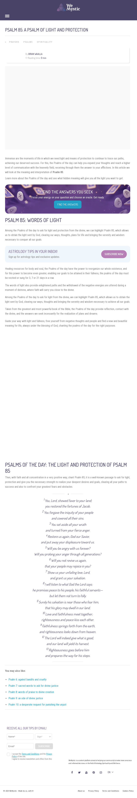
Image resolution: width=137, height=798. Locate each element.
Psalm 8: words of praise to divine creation (31, 692)
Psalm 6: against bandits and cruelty (27, 679)
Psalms (28, 42)
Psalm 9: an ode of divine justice (25, 698)
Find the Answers (67, 204)
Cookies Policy (128, 791)
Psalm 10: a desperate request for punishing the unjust (37, 704)
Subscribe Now (114, 254)
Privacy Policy (93, 791)
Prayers (14, 42)
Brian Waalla (35, 54)
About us (81, 791)
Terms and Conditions (110, 791)
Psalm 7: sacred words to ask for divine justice (33, 685)
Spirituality (44, 42)
